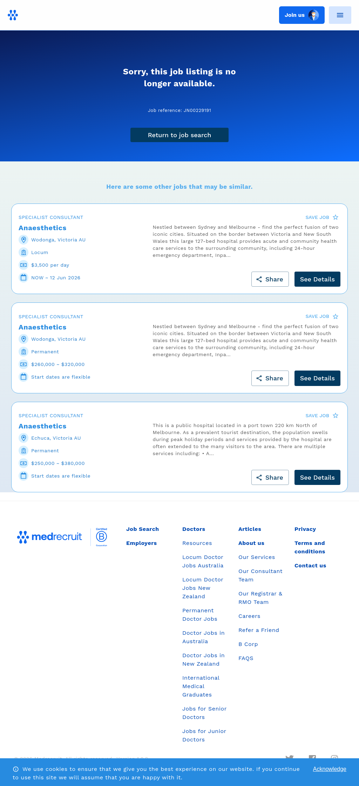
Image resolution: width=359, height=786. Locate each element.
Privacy (305, 529)
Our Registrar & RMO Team (260, 597)
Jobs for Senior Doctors (204, 712)
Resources (197, 543)
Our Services (256, 557)
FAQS (245, 658)
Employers (141, 543)
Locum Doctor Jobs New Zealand (202, 588)
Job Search (142, 529)
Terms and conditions (309, 547)
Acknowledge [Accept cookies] (329, 769)
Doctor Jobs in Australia (203, 637)
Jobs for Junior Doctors (204, 735)
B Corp (248, 644)
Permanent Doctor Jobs (199, 614)
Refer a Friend (258, 630)
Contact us (310, 565)
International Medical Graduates (200, 686)
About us (251, 543)
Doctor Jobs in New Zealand (203, 659)
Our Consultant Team (260, 575)
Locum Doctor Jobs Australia (203, 561)
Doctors (193, 529)
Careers (249, 616)
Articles (249, 529)
